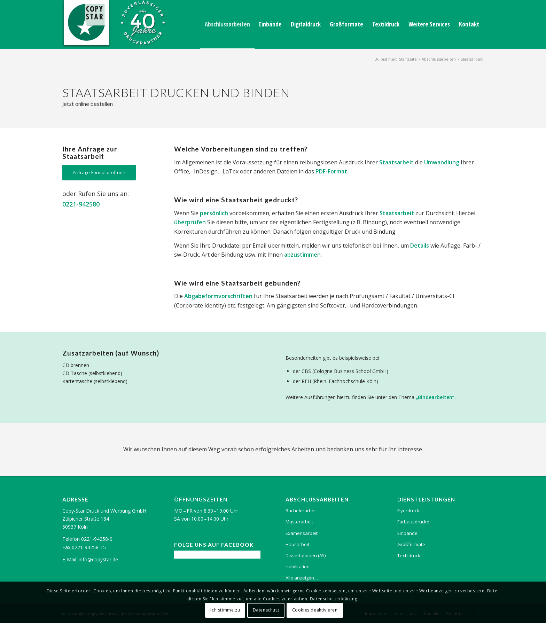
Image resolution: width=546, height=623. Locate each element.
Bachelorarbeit (301, 510)
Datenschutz (266, 610)
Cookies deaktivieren (315, 610)
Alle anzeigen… (302, 578)
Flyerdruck (408, 510)
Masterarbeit (299, 522)
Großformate (411, 544)
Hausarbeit (297, 544)
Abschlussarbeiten (439, 59)
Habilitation (298, 566)
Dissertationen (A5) (306, 555)
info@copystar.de (98, 559)
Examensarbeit (302, 533)
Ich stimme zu (225, 610)
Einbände (407, 533)
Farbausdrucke (413, 522)
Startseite (408, 59)
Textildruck (408, 555)
